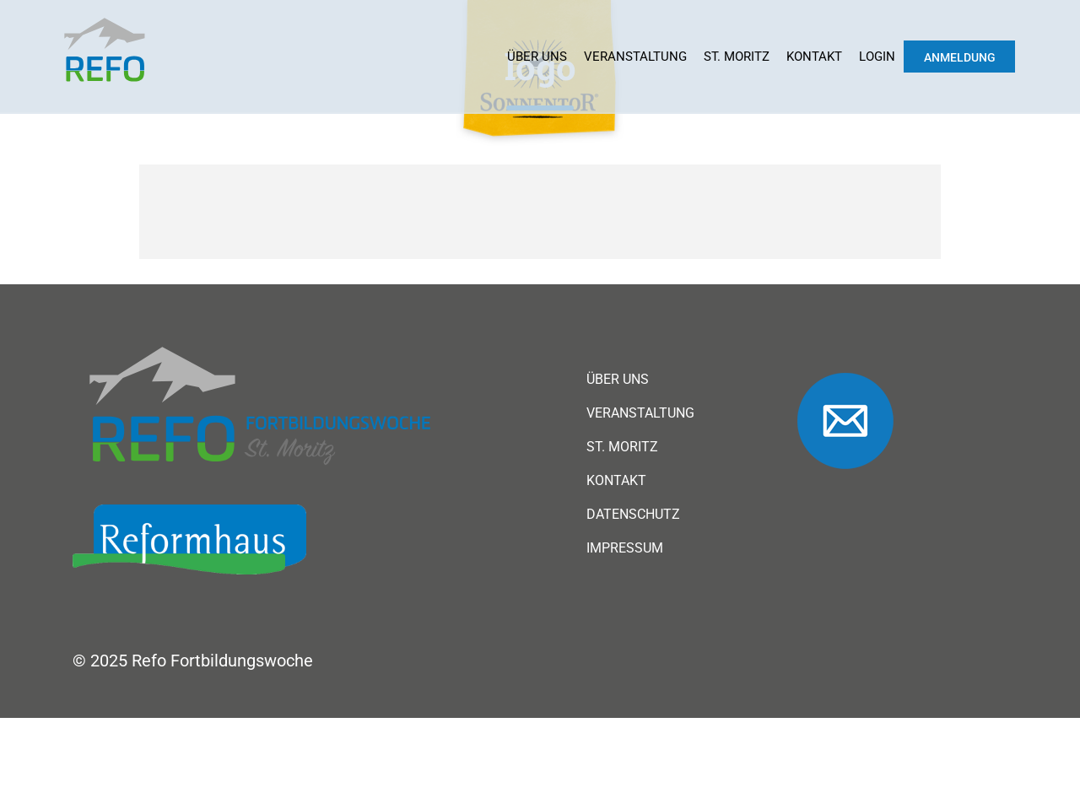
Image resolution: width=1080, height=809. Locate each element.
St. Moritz (737, 56)
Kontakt (814, 56)
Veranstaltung (635, 56)
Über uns (537, 56)
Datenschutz (633, 514)
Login (877, 56)
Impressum (624, 548)
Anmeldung (960, 57)
